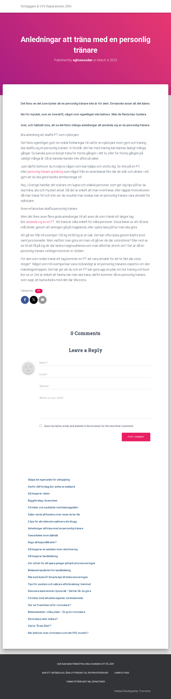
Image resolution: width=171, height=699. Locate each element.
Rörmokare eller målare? (43, 618)
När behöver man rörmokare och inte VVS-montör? (58, 632)
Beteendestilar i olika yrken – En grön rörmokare (56, 611)
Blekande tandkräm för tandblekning (49, 570)
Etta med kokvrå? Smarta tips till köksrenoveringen (58, 577)
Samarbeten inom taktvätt (43, 535)
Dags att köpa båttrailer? (42, 542)
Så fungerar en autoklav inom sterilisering (53, 549)
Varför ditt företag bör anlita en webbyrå (51, 486)
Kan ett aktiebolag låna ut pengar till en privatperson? (75, 673)
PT (38, 291)
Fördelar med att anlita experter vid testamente (55, 597)
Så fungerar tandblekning (43, 556)
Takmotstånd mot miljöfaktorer (85, 681)
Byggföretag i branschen (42, 500)
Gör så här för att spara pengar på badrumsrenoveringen (61, 563)
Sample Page (121, 673)
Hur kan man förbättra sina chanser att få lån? (85, 664)
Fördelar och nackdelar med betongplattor (53, 507)
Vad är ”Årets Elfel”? (39, 625)
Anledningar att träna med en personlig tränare (55, 528)
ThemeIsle (144, 690)
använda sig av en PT (40, 222)
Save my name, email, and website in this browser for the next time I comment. (89, 425)
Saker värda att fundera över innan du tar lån (54, 514)
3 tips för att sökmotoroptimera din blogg (52, 521)
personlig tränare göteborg (46, 171)
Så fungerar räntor (39, 493)
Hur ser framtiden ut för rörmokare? (49, 605)
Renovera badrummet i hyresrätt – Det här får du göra (59, 591)
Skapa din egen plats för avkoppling (49, 479)
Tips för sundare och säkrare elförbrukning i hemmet (59, 584)
